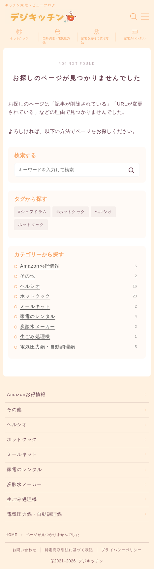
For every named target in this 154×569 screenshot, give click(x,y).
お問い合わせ (25, 550)
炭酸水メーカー (78, 326)
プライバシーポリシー (121, 550)
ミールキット (78, 306)
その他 (78, 276)
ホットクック (31, 224)
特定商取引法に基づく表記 (69, 550)
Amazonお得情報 (78, 266)
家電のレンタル (78, 316)
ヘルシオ (103, 211)
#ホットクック (70, 211)
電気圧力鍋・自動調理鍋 (78, 346)
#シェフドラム (32, 211)
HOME (11, 535)
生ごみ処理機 (78, 336)
